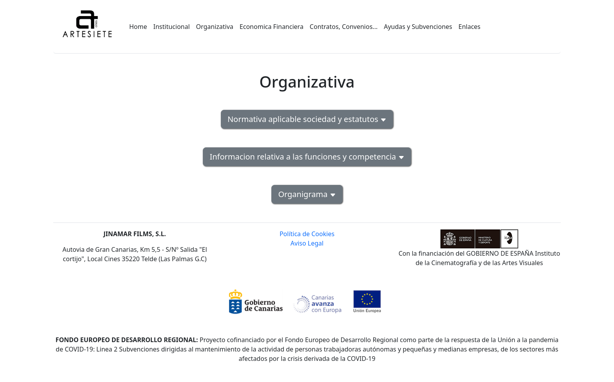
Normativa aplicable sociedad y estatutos (307, 119)
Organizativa (214, 26)
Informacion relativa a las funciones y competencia (306, 156)
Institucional (172, 26)
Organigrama (307, 194)
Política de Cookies (307, 234)
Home (138, 26)
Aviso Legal (307, 243)
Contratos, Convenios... (343, 26)
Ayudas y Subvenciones (418, 26)
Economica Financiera (271, 26)
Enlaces (469, 26)
